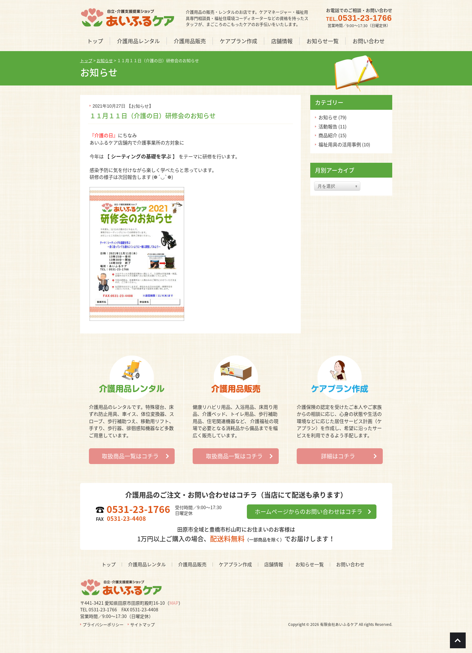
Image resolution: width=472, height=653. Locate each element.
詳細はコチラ (338, 456)
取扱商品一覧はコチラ (130, 456)
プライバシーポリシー (103, 624)
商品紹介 (327, 135)
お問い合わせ (350, 564)
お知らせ (140, 106)
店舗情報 (273, 564)
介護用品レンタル (147, 564)
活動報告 (327, 126)
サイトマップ (142, 624)
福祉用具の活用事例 (339, 144)
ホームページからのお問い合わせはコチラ (308, 511)
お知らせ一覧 (309, 564)
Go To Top (458, 640)
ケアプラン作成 (235, 564)
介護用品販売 (192, 564)
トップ (109, 564)
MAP (173, 603)
